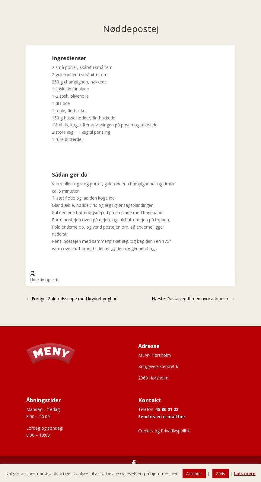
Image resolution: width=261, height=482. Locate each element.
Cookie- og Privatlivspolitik (163, 431)
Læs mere (245, 473)
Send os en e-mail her (161, 416)
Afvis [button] (220, 473)
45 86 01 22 (166, 409)
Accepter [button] (194, 473)
